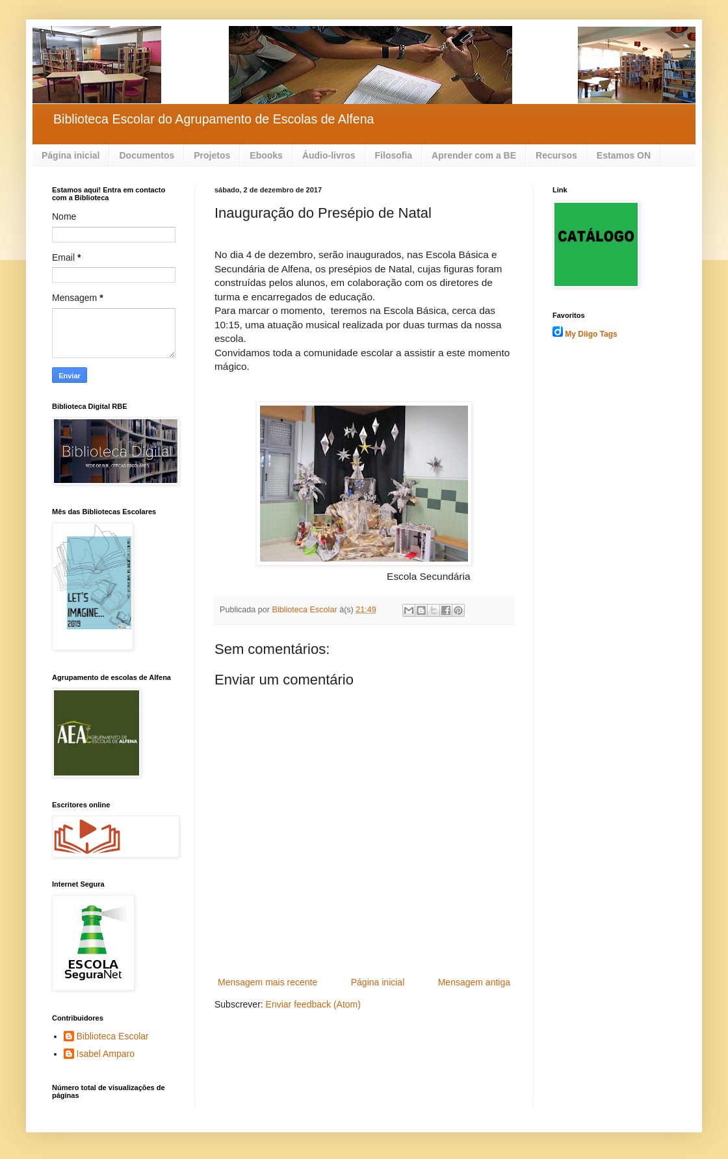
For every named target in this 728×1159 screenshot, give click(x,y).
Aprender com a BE (474, 155)
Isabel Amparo (106, 1053)
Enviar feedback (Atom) (313, 1004)
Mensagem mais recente (267, 982)
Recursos (556, 155)
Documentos (146, 155)
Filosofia (394, 155)
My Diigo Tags (591, 334)
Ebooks (266, 155)
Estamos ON (624, 155)
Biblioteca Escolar (113, 1036)
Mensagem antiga (474, 982)
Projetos (212, 155)
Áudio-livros (329, 155)
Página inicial (70, 155)
